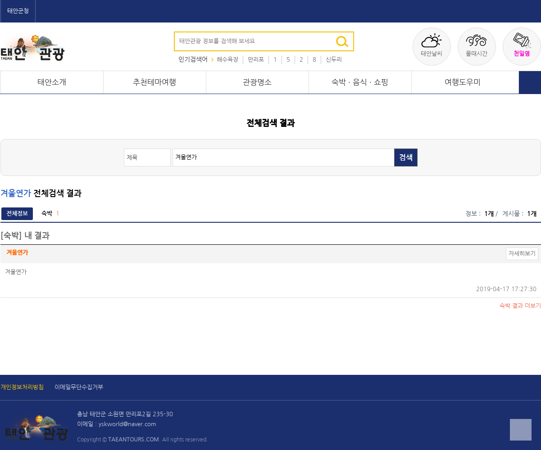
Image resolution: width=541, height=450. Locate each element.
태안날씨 (431, 44)
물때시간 (476, 44)
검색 (406, 157)
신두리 (334, 60)
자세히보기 (522, 253)
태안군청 (18, 11)
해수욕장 (227, 60)
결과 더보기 (520, 306)
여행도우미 (463, 82)
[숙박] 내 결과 (25, 236)
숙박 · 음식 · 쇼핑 (360, 82)
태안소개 (51, 82)
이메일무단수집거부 (79, 387)
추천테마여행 (154, 82)
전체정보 (17, 213)
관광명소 (257, 82)
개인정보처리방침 (22, 387)
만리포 (256, 60)
